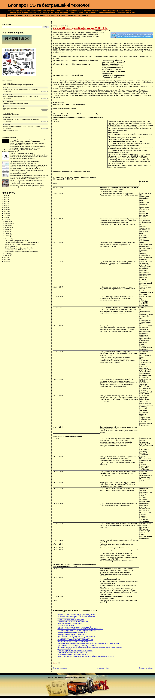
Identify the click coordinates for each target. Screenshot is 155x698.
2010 (6, 261)
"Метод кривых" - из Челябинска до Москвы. (73, 638)
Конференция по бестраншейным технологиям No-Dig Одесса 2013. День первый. (88, 643)
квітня (7, 237)
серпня (7, 229)
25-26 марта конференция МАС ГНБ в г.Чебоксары (76, 616)
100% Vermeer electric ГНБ (11, 114)
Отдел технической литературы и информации (18, 84)
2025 (6, 196)
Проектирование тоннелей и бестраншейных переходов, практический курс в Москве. (89, 647)
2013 (6, 219)
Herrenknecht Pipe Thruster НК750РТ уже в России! (76, 636)
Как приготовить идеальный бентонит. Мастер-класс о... (22, 251)
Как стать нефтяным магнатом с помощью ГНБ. (75, 627)
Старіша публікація (146, 668)
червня (7, 233)
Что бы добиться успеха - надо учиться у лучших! (20, 244)
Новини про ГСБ (23, 15)
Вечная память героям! (66, 618)
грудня (7, 221)
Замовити (71, 15)
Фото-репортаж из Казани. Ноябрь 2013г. (72, 632)
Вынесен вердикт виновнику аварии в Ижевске (74, 651)
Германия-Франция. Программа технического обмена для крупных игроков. (85, 656)
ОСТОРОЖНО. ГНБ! (11, 246)
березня (8, 239)
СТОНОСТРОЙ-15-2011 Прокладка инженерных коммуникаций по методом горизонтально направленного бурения (26, 171)
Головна (11, 15)
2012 (6, 257)
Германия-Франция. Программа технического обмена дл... (22, 242)
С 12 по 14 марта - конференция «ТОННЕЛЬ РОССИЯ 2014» (80, 629)
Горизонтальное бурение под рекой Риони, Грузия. (76, 614)
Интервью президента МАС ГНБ (69, 623)
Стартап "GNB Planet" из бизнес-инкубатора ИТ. (75, 640)
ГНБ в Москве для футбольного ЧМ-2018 (72, 654)
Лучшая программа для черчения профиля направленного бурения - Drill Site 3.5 (24, 162)
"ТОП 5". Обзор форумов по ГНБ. (21, 153)
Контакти (61, 15)
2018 (6, 209)
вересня (8, 227)
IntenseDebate (14, 130)
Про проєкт (83, 15)
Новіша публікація (60, 668)
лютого (7, 253)
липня (7, 231)
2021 (6, 203)
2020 (6, 205)
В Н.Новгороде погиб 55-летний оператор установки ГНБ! (78, 631)
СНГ (59, 663)
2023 (6, 199)
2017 (6, 211)
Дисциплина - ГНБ (64, 649)
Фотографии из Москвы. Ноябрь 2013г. (71, 634)
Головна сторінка (103, 668)
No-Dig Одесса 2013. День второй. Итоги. (72, 641)
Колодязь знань (38, 15)
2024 (6, 197)
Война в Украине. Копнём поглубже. (70, 620)
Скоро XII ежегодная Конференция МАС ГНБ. (19, 248)
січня (7, 255)
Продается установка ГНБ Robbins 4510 (15, 103)
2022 (6, 201)
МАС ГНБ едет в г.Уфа (65, 625)
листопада (8, 223)
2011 (6, 259)
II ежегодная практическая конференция (72, 621)
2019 (6, 207)
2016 (6, 213)
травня (7, 235)
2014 (6, 217)
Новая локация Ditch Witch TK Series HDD (17, 250)
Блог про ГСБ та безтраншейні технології (49, 5)
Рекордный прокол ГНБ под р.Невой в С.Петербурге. (77, 645)
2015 (6, 215)
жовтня (7, 225)
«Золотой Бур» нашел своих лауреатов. (72, 652)
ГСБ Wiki (51, 15)
